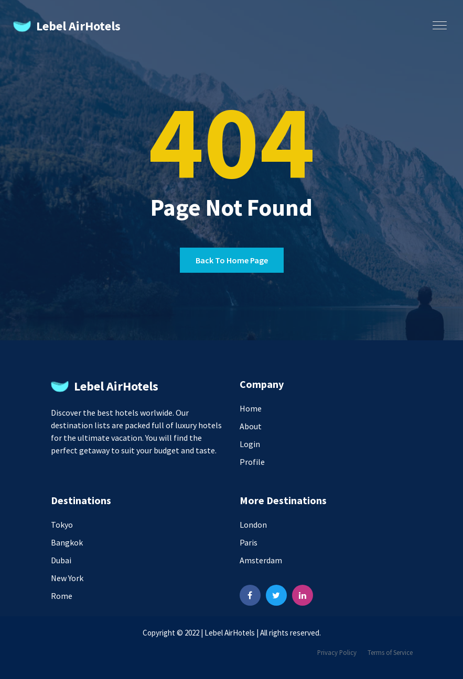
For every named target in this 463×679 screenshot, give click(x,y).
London (253, 524)
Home (251, 408)
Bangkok (67, 542)
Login (250, 444)
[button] (437, 22)
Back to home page (232, 260)
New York (67, 578)
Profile (252, 462)
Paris (248, 542)
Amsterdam (261, 560)
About (251, 426)
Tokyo (62, 524)
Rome (61, 596)
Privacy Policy (337, 652)
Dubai (61, 560)
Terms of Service (390, 652)
